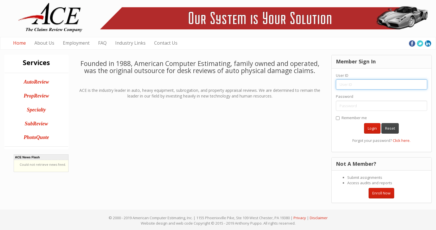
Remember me (351, 117)
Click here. (401, 140)
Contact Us (165, 43)
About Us (44, 43)
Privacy (300, 217)
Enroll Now (381, 193)
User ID (342, 75)
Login (372, 128)
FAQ (102, 43)
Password (344, 96)
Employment (76, 43)
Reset (390, 128)
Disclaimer (319, 217)
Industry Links (130, 43)
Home (19, 43)
